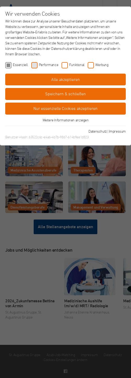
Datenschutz (97, 131)
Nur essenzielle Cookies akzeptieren (65, 108)
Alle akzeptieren (65, 79)
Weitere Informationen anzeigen (66, 120)
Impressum (117, 131)
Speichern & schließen (65, 93)
